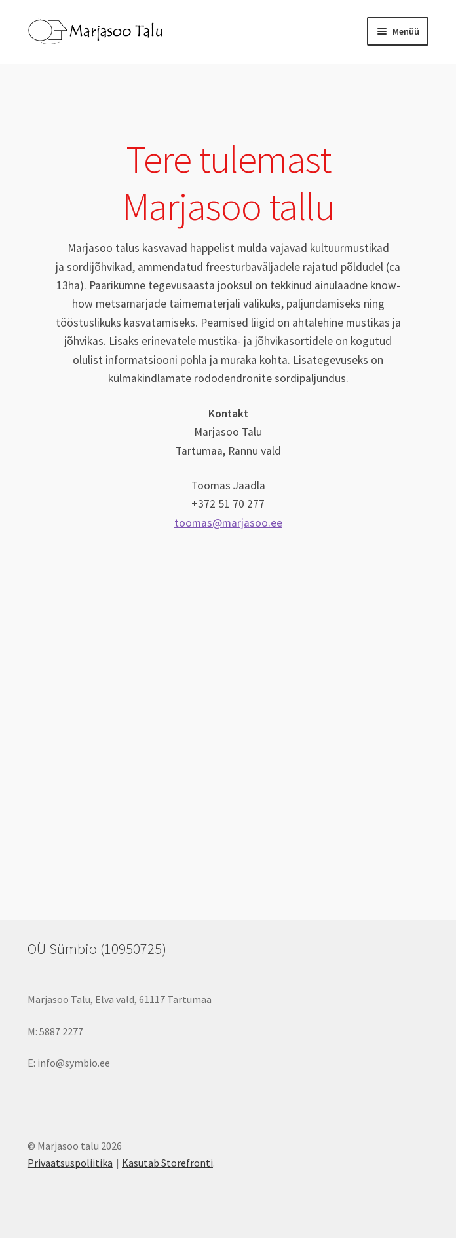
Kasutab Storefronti (167, 1162)
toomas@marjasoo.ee (228, 523)
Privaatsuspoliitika (70, 1162)
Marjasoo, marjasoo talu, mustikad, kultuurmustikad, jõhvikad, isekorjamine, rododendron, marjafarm (228, 695)
